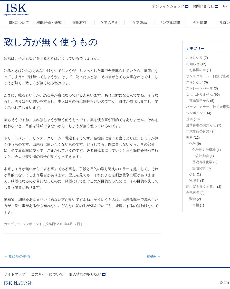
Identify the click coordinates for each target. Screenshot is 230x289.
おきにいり (194, 58)
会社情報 (200, 22)
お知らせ (192, 64)
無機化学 (199, 168)
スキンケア (194, 82)
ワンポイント (32, 224)
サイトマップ (14, 274)
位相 (195, 205)
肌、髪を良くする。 (201, 186)
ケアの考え (109, 22)
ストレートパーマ (199, 88)
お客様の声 (197, 70)
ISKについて (19, 22)
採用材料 (79, 22)
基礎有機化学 (202, 162)
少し (192, 174)
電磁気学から (199, 101)
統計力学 (202, 156)
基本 (189, 119)
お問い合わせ (203, 6)
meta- (154, 256)
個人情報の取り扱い (85, 274)
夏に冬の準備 (17, 256)
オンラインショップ (168, 6)
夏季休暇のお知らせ (201, 125)
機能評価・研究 (49, 22)
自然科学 (192, 193)
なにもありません (199, 94)
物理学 (194, 180)
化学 (192, 144)
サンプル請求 (169, 22)
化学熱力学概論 (204, 150)
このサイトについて (47, 274)
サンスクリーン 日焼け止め (207, 76)
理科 (189, 137)
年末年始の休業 (197, 131)
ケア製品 (139, 22)
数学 (192, 199)
